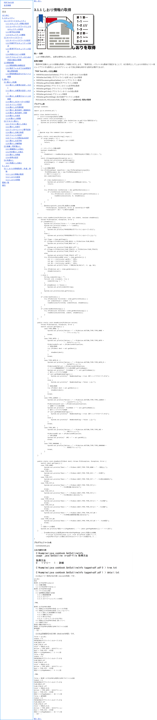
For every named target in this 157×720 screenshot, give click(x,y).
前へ (36, 1)
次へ (39, 1)
